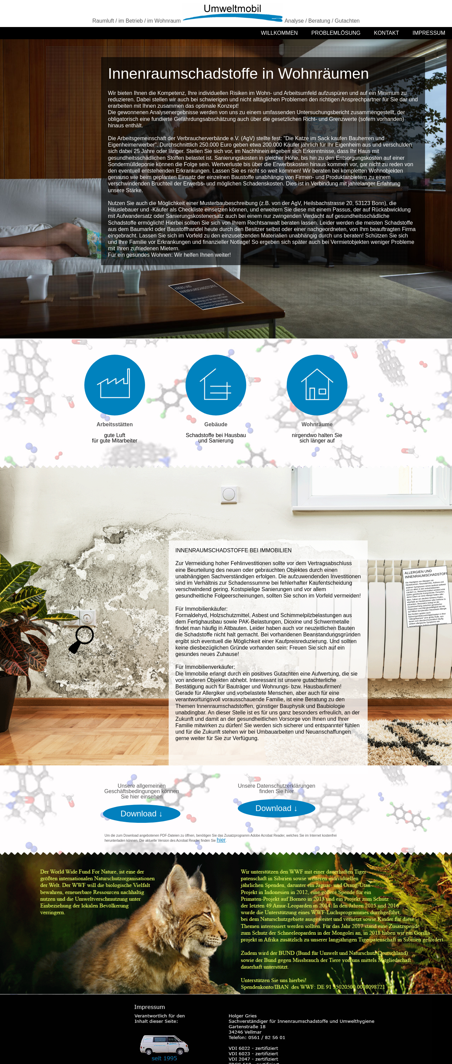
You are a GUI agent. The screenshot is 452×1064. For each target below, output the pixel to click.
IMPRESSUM (429, 33)
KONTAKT (386, 33)
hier (221, 840)
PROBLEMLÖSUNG (336, 33)
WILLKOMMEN (279, 33)
